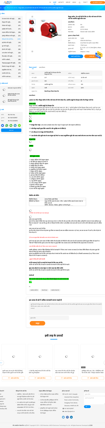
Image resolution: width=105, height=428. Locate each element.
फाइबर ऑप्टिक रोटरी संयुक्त (45, 391)
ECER (91, 425)
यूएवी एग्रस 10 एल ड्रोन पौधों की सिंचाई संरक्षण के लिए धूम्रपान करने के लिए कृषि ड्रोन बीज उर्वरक (12, 372)
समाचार (2, 401)
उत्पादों (1, 396)
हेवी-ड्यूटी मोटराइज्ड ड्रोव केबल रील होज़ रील (13, 100)
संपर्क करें (11, 130)
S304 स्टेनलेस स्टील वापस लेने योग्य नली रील (14, 94)
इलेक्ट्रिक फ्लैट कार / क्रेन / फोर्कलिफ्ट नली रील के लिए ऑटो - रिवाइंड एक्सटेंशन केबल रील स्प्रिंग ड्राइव (93, 372)
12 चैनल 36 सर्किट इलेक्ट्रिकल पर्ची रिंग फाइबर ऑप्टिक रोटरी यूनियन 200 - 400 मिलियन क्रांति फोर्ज (49, 402)
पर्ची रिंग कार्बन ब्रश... (11, 76)
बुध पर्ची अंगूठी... (11, 46)
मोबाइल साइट (3, 406)
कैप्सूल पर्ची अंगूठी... (11, 22)
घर (0, 394)
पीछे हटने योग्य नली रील (21, 391)
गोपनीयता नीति (3, 409)
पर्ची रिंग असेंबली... (11, 59)
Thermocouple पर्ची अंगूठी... (11, 63)
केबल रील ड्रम (44, 290)
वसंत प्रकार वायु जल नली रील (14, 88)
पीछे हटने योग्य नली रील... (11, 39)
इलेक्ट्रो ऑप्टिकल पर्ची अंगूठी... (11, 36)
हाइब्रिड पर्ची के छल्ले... (11, 29)
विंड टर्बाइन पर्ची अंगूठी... (11, 56)
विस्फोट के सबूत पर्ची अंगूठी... (11, 66)
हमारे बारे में (2, 399)
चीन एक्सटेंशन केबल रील (18, 425)
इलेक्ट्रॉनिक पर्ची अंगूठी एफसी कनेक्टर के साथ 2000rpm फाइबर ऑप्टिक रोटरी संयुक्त (48, 410)
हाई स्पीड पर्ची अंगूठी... (11, 42)
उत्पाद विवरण (42, 67)
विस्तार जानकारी (33, 67)
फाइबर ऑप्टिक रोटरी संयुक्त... (11, 32)
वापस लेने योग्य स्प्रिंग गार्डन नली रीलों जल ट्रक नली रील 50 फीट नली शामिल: (26, 412)
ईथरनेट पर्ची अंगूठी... (11, 49)
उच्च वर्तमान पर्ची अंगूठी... (11, 53)
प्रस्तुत (37, 323)
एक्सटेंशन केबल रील (55, 290)
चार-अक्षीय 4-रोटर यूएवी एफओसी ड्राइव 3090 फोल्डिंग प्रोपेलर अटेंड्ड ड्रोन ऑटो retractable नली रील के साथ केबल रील (26, 405)
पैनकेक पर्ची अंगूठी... (11, 25)
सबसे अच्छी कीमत (75, 56)
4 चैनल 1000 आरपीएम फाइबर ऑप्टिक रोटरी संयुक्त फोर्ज (49, 395)
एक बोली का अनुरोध (97, 2)
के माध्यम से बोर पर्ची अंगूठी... (11, 19)
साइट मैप (2, 404)
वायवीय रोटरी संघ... (11, 73)
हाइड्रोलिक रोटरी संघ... (11, 70)
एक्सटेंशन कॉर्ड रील (34, 290)
